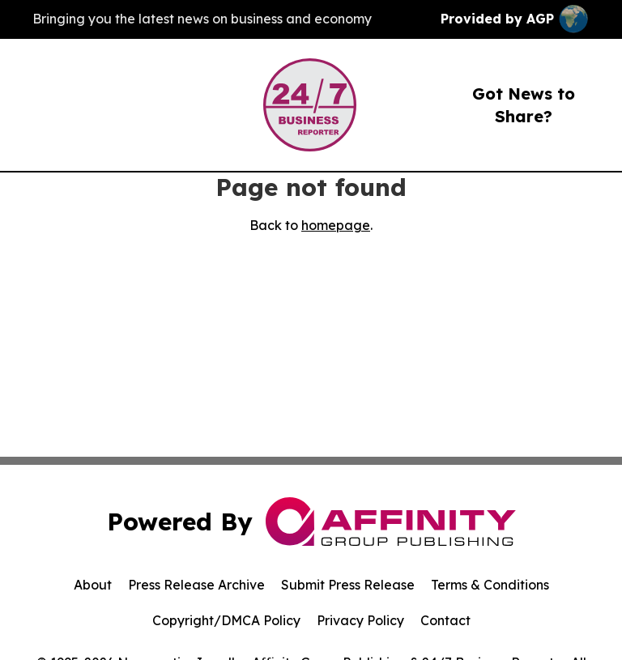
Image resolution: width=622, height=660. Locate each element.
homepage (335, 225)
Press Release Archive (196, 585)
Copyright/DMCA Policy (226, 620)
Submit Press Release (348, 585)
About (93, 585)
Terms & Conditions (490, 585)
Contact (445, 620)
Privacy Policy (360, 620)
